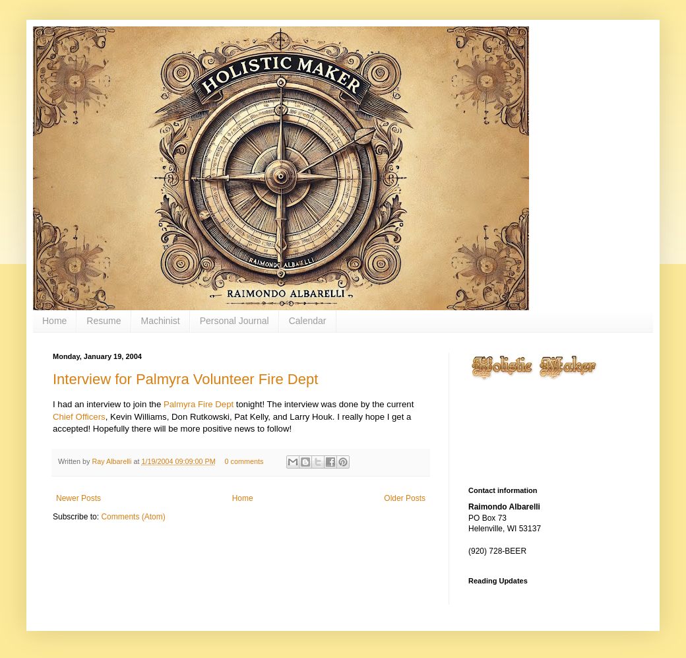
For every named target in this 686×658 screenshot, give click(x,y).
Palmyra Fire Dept (199, 404)
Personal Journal (234, 320)
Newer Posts (78, 498)
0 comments (244, 461)
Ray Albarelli (112, 461)
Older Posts (404, 498)
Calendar (308, 320)
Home (54, 320)
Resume (103, 320)
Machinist (160, 320)
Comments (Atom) (133, 516)
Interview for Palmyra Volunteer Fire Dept (185, 379)
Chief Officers (79, 417)
